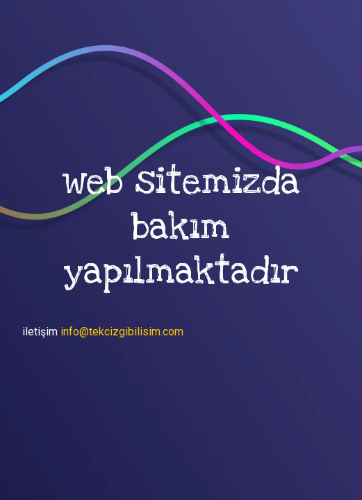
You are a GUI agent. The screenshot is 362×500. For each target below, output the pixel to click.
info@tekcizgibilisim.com (121, 331)
